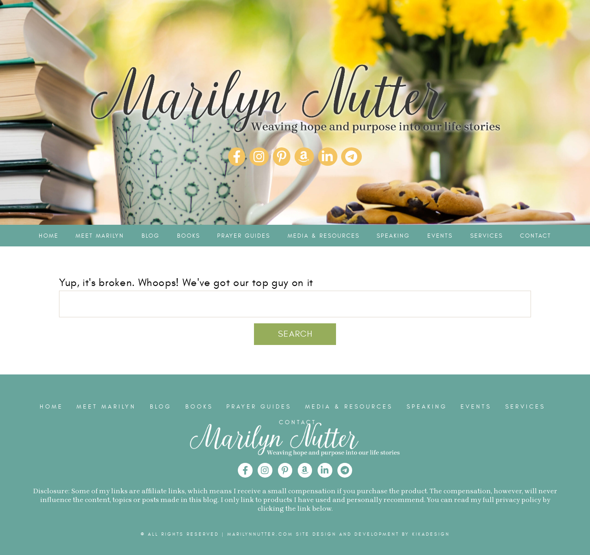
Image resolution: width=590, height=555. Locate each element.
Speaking (393, 236)
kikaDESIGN (431, 534)
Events (440, 236)
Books (188, 236)
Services (486, 236)
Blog (150, 236)
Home (49, 236)
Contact (535, 236)
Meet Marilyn (100, 236)
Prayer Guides (243, 236)
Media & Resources (324, 236)
